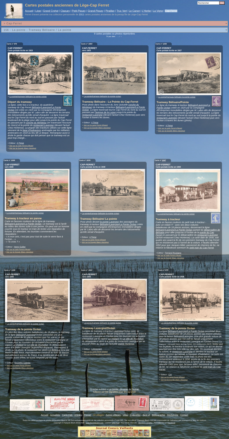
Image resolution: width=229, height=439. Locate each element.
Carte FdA (67, 415)
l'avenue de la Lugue (105, 112)
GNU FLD (115, 423)
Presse (87, 415)
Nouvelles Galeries (22, 363)
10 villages (98, 415)
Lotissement (96, 349)
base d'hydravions (32, 130)
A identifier (135, 415)
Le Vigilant (18, 345)
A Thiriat (20, 143)
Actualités (55, 415)
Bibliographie (158, 415)
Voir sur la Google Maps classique (22, 148)
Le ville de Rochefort (37, 345)
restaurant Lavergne (43, 125)
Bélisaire (36, 107)
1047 (164, 160)
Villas (125, 415)
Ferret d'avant (32, 14)
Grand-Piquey (96, 11)
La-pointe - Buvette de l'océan (124, 389)
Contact (184, 415)
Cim (170, 375)
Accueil (29, 11)
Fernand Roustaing (173, 253)
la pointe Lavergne (109, 222)
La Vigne (158, 11)
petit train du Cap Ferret (202, 247)
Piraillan (109, 11)
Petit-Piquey (79, 11)
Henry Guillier (20, 247)
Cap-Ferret (171, 11)
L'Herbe (146, 11)
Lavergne (46, 107)
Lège (38, 11)
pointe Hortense (126, 344)
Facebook (171, 423)
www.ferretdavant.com (94, 423)
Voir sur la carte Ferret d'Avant (21, 146)
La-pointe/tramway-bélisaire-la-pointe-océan (28, 96)
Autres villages (113, 415)
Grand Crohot (51, 11)
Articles (78, 415)
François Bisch (143, 420)
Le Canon (134, 11)
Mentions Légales (145, 423)
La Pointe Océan (32, 224)
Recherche (172, 415)
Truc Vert (122, 11)
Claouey (65, 11)
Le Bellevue (54, 350)
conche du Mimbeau (36, 122)
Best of (146, 415)
